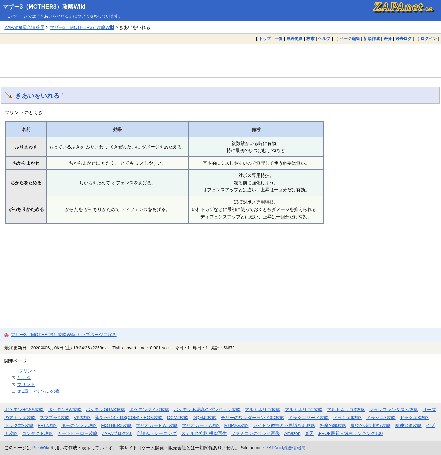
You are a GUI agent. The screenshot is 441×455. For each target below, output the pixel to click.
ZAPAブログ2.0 (117, 433)
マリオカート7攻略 (201, 425)
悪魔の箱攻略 (333, 425)
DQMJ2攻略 (205, 417)
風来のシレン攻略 (79, 425)
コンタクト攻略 (37, 433)
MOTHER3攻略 (116, 425)
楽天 (309, 433)
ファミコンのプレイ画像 (255, 433)
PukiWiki (40, 447)
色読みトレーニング (157, 433)
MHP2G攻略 (236, 425)
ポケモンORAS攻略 (105, 409)
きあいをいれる (37, 95)
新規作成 (371, 38)
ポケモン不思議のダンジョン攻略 (207, 409)
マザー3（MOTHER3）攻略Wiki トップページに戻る (64, 334)
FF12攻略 (47, 425)
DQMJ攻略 (177, 417)
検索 (310, 38)
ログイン (428, 38)
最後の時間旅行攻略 (370, 425)
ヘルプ (324, 38)
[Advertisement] (220, 60)
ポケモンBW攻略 (65, 409)
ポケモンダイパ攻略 (149, 409)
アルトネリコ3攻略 (346, 409)
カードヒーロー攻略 (78, 433)
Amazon (292, 433)
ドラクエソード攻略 (308, 417)
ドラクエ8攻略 (414, 417)
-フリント (27, 370)
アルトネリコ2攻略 (304, 409)
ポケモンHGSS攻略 (24, 409)
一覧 (279, 38)
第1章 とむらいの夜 (38, 391)
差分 (387, 38)
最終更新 (294, 38)
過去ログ (403, 38)
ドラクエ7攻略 (381, 417)
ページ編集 (349, 38)
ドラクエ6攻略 (347, 417)
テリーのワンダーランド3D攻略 (252, 417)
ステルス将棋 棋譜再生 (204, 433)
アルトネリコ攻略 (262, 409)
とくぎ (24, 377)
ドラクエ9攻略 (19, 425)
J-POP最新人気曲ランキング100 (350, 433)
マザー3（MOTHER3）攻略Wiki (44, 6)
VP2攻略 (82, 417)
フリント (26, 384)
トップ (265, 38)
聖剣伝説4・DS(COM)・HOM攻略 (129, 417)
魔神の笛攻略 (408, 425)
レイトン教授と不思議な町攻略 (284, 425)
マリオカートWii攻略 (156, 425)
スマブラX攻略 (54, 417)
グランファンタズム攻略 (393, 409)
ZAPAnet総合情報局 (24, 27)
